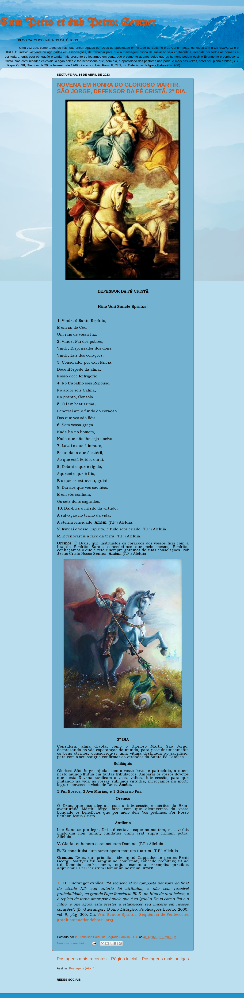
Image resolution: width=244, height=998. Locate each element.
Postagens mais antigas (165, 958)
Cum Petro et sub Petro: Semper (78, 23)
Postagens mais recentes (82, 958)
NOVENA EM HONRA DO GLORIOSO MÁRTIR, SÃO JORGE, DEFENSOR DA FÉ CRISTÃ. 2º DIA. (122, 88)
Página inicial (124, 958)
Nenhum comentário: (72, 943)
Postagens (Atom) (82, 968)
